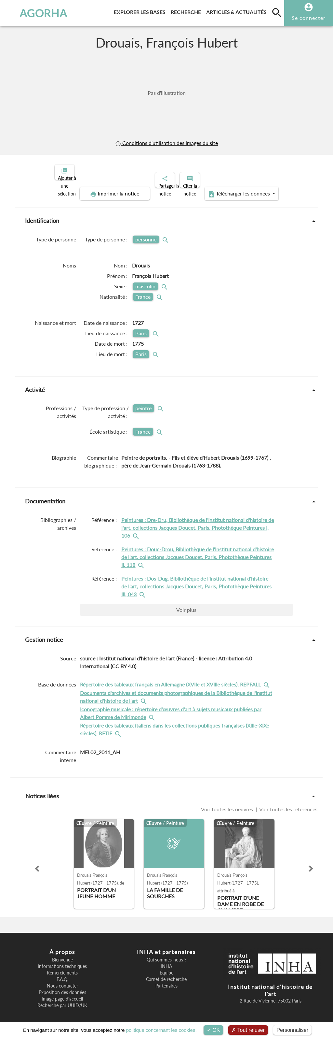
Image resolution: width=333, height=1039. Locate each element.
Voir (186, 604)
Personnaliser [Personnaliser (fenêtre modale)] (292, 1030)
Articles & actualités (237, 11)
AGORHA (34, 13)
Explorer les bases (141, 11)
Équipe (166, 967)
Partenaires (166, 980)
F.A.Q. (62, 973)
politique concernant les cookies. (161, 1030)
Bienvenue (62, 954)
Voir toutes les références (287, 804)
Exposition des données (62, 986)
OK (213, 1030)
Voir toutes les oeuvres (227, 804)
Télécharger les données (240, 188)
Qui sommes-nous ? (166, 954)
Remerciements (62, 967)
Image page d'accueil (62, 993)
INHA (166, 960)
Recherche (187, 11)
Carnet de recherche (166, 973)
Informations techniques (62, 960)
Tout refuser (248, 1030)
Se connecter (309, 18)
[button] (37, 863)
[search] (276, 12)
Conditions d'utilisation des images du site (166, 143)
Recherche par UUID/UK (62, 1000)
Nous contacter (62, 980)
